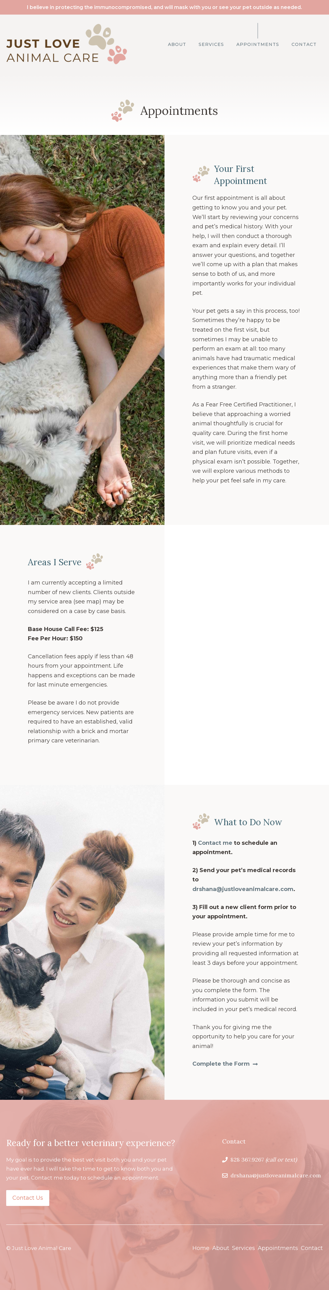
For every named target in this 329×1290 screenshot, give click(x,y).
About (177, 44)
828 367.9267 (247, 1159)
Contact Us (27, 1197)
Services (211, 44)
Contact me (215, 843)
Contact (304, 44)
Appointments (257, 44)
